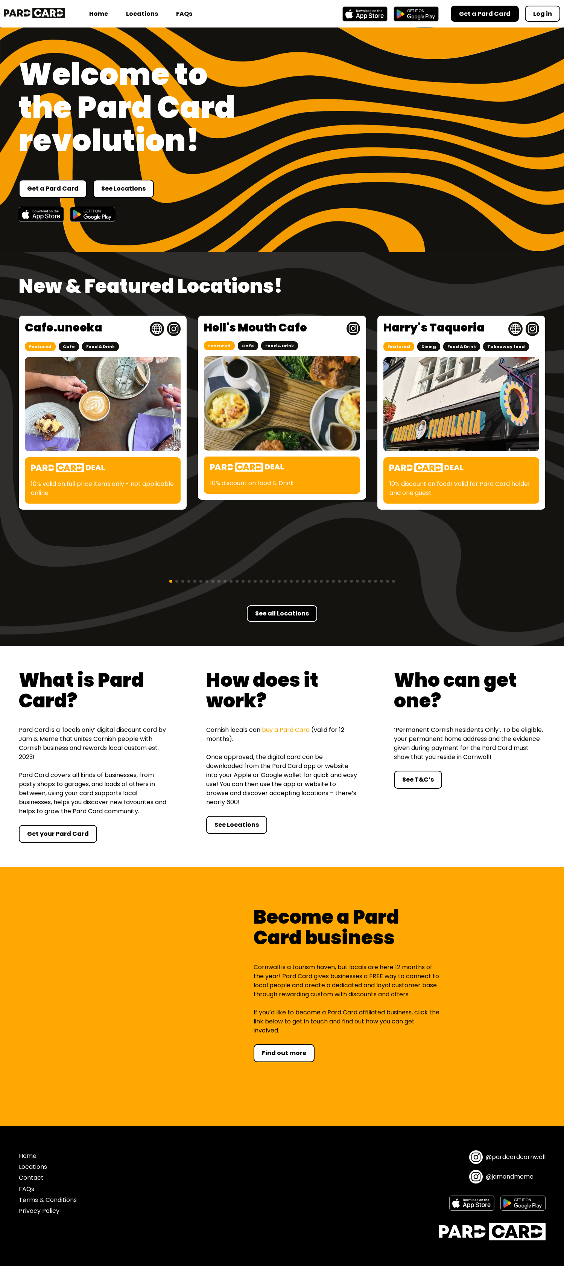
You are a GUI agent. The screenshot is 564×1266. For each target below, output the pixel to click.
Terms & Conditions (48, 1200)
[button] (170, 581)
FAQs (184, 13)
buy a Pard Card (286, 729)
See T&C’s (418, 779)
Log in (542, 13)
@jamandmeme (501, 1177)
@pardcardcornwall (507, 1157)
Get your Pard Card (58, 833)
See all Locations (282, 613)
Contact (31, 1177)
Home (98, 13)
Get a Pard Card (53, 188)
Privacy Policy (39, 1210)
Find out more (284, 1053)
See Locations (123, 188)
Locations (142, 13)
